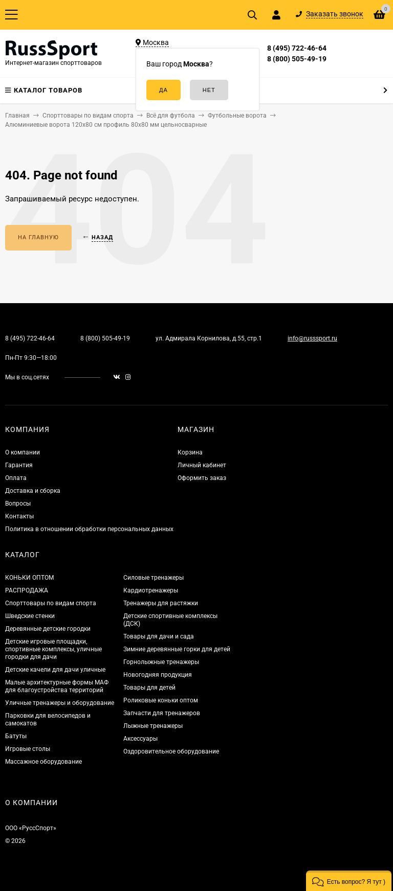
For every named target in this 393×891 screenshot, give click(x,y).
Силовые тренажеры (153, 577)
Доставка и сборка (32, 490)
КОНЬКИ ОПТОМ (29, 577)
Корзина (190, 452)
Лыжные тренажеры (153, 725)
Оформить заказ (202, 478)
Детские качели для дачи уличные (55, 669)
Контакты (19, 516)
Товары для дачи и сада (158, 636)
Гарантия (19, 465)
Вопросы (18, 503)
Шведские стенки (30, 616)
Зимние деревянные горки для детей (176, 649)
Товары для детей (149, 687)
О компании (22, 452)
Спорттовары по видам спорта (50, 603)
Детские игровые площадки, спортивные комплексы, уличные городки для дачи (53, 649)
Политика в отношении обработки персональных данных (89, 529)
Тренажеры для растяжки (160, 603)
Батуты (16, 736)
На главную (38, 237)
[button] (348, 881)
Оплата (16, 478)
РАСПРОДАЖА (26, 590)
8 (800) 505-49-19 (296, 59)
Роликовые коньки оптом (160, 700)
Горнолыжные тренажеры (161, 662)
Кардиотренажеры (150, 590)
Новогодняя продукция (157, 674)
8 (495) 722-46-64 (296, 48)
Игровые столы (27, 748)
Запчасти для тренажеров (161, 713)
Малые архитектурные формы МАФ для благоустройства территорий (56, 686)
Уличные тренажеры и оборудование (59, 702)
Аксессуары (140, 738)
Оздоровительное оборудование (171, 751)
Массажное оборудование (43, 761)
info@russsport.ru (312, 338)
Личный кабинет (202, 465)
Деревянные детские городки (48, 628)
